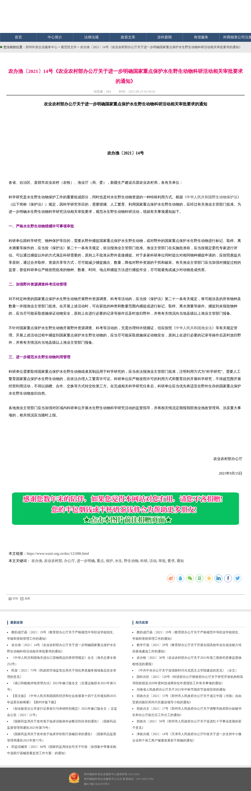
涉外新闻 (164, 37)
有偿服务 (201, 37)
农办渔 (36, 561)
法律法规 (91, 37)
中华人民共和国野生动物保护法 (212, 197)
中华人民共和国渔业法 (194, 328)
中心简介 (55, 37)
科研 (144, 561)
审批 (162, 561)
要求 (171, 561)
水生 (118, 561)
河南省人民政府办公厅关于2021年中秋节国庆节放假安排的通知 (181, 689)
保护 (109, 561)
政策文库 (128, 37)
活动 (153, 561)
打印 (13, 598)
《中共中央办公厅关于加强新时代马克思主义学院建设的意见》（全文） (187, 670)
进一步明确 (86, 561)
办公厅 (69, 561)
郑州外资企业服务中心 (41, 47)
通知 (180, 561)
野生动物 (131, 561)
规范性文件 (69, 47)
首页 (18, 37)
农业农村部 (53, 561)
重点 (100, 561)
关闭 (25, 598)
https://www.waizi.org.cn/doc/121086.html (58, 553)
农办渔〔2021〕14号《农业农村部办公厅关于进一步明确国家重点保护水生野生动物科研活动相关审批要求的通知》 (161, 47)
